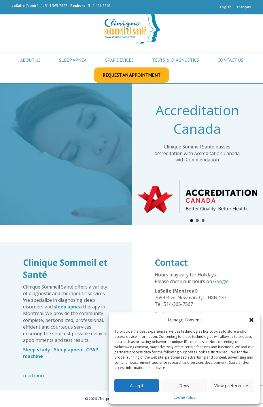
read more (34, 375)
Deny (184, 385)
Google (221, 281)
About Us (30, 60)
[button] (251, 320)
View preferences (231, 385)
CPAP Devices (119, 60)
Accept (136, 385)
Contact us (230, 60)
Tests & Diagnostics (175, 60)
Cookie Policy (184, 397)
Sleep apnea (72, 60)
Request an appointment (131, 75)
